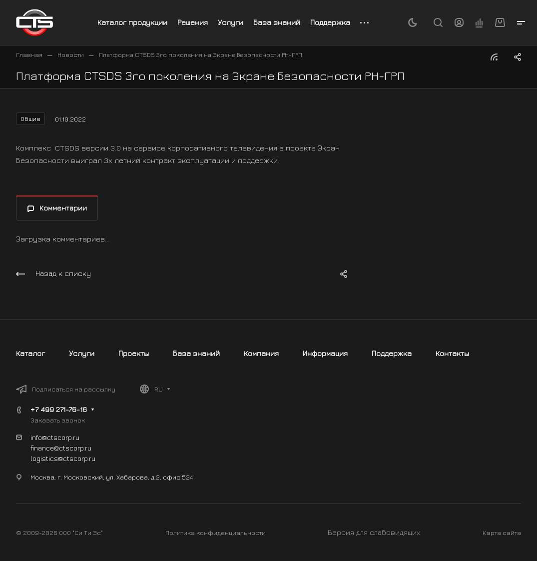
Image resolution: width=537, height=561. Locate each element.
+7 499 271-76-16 (58, 409)
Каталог (30, 353)
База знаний (196, 353)
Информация (325, 353)
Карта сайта (502, 532)
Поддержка (392, 353)
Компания (261, 353)
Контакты (452, 353)
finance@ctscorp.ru (60, 448)
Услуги (81, 353)
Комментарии (57, 208)
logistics (44, 458)
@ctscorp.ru (76, 458)
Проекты (133, 353)
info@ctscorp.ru (54, 437)
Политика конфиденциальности (215, 532)
